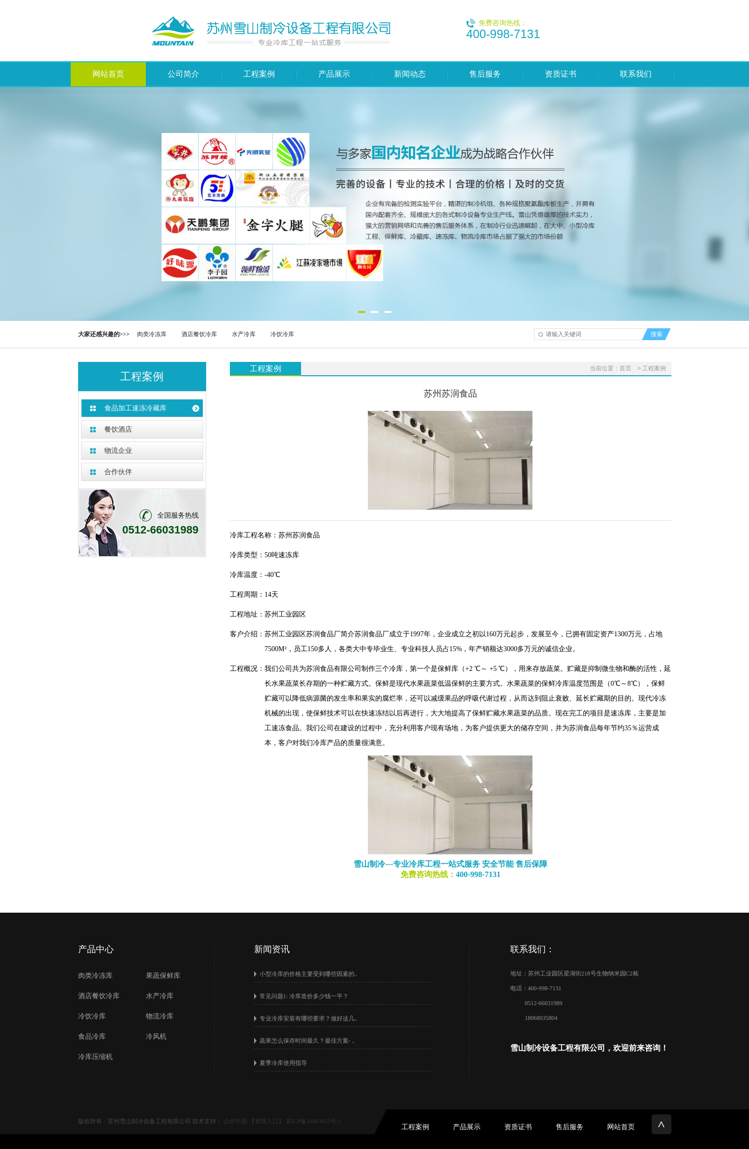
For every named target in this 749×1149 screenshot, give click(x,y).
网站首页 (108, 74)
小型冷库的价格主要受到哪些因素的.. (308, 974)
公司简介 (183, 74)
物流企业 (118, 450)
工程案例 (259, 74)
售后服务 (485, 74)
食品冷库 (92, 1036)
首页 (625, 368)
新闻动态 (410, 74)
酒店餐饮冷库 (199, 334)
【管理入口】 (266, 1121)
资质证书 (560, 74)
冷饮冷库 (282, 334)
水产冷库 (244, 334)
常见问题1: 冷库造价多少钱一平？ (304, 996)
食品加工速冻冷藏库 (135, 408)
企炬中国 (235, 1121)
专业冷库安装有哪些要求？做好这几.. (308, 1018)
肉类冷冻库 (152, 334)
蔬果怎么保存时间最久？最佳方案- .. (307, 1040)
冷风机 (156, 1036)
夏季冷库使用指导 (283, 1063)
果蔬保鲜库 (163, 975)
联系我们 (636, 74)
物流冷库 (160, 1016)
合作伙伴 (118, 472)
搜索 (656, 334)
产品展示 (334, 74)
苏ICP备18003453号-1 (314, 1121)
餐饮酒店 (118, 429)
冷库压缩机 (95, 1057)
